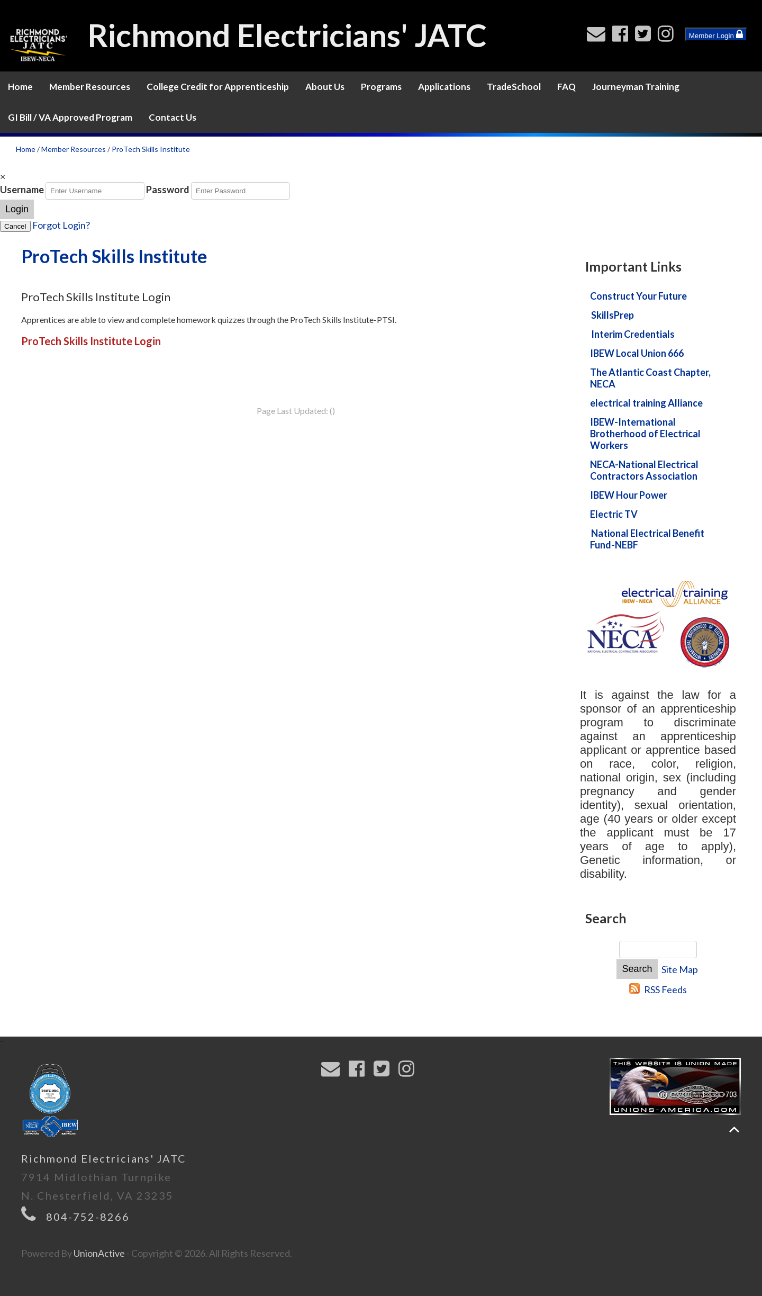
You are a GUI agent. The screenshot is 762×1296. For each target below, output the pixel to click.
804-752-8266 (88, 1216)
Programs (381, 86)
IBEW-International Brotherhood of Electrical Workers (645, 433)
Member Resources (89, 86)
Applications (444, 86)
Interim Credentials (633, 334)
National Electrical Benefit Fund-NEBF (647, 539)
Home (20, 86)
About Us (324, 86)
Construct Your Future (638, 296)
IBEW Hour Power (628, 495)
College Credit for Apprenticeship (218, 86)
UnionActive (99, 1253)
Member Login (716, 34)
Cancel (15, 226)
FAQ (566, 86)
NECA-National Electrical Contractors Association (644, 470)
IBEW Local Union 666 (637, 353)
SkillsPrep (612, 315)
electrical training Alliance (646, 403)
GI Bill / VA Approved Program (70, 117)
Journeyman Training (635, 86)
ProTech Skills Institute (151, 149)
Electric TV (614, 514)
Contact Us (172, 117)
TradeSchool (514, 86)
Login (17, 209)
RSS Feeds (665, 989)
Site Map (679, 969)
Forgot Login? (61, 225)
